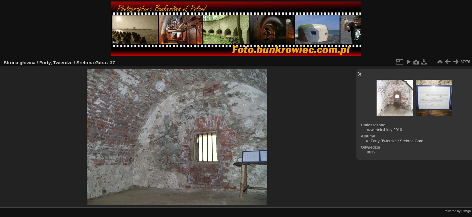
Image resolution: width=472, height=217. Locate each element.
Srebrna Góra (91, 62)
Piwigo (466, 211)
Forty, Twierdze (56, 62)
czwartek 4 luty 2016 (384, 129)
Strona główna (20, 62)
